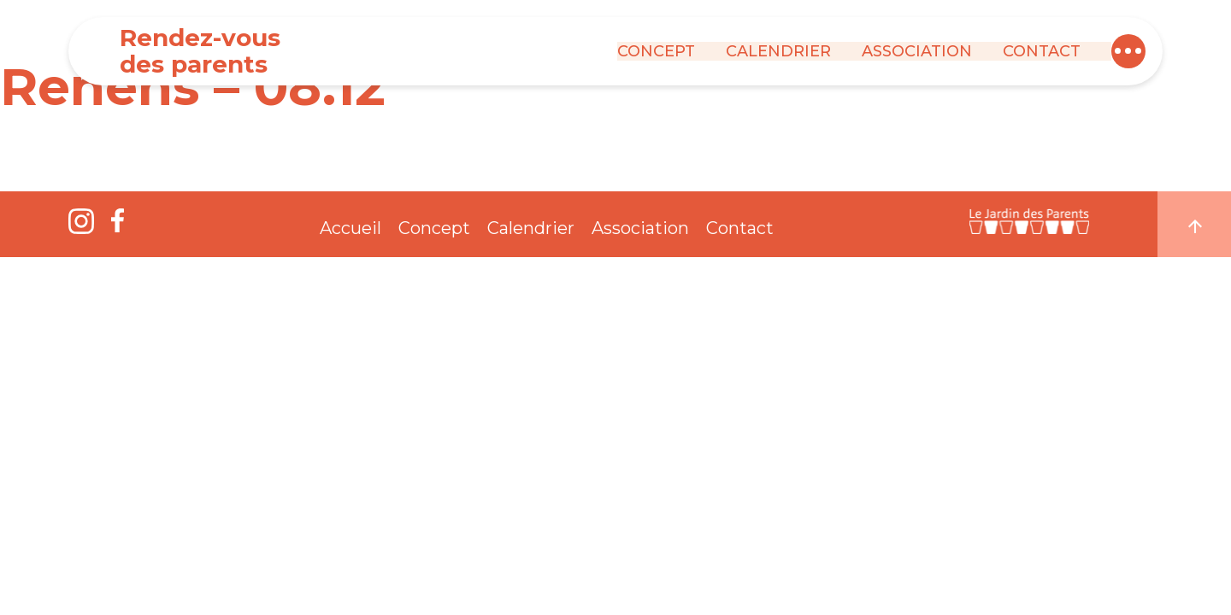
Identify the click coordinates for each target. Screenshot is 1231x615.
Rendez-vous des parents (200, 51)
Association (917, 51)
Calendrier (778, 51)
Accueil (350, 228)
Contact (1042, 51)
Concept (656, 51)
